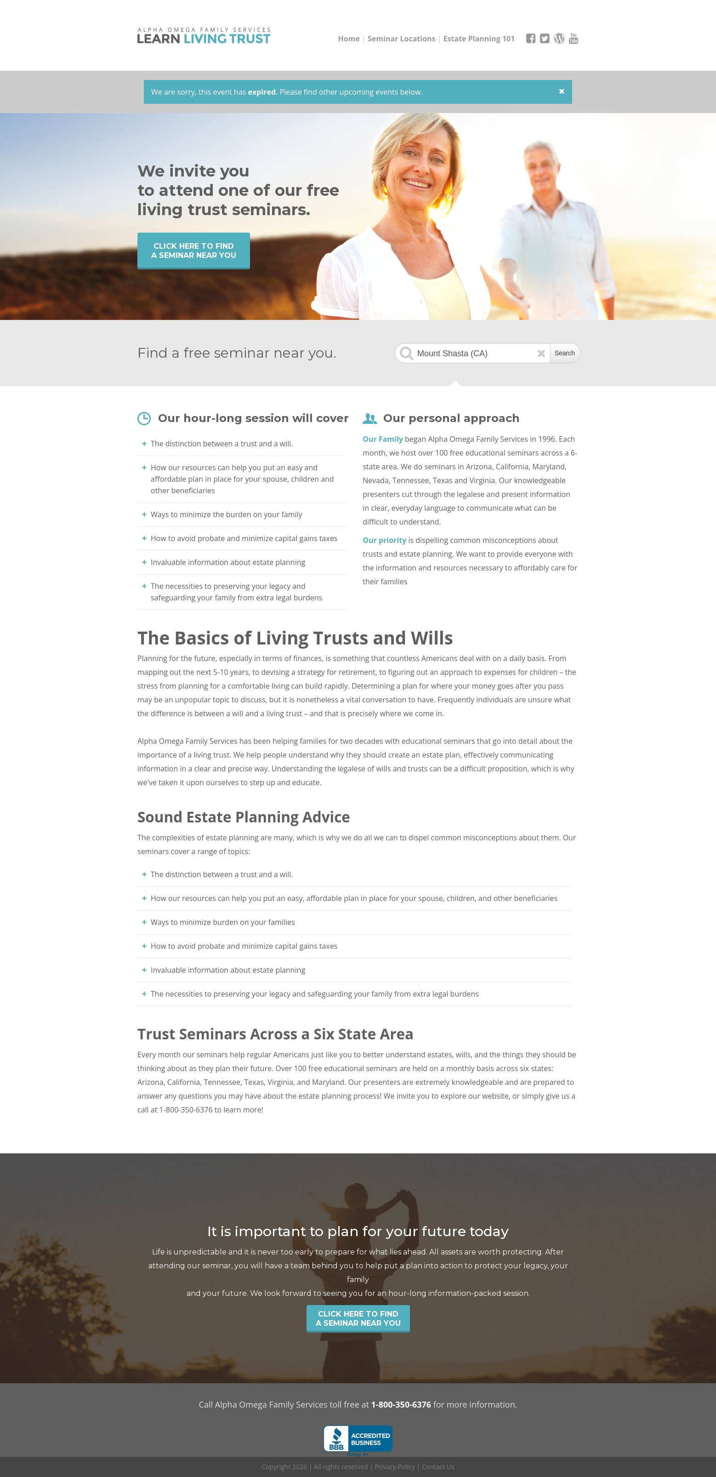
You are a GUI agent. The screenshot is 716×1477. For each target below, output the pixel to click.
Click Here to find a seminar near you (193, 251)
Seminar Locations (402, 39)
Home (349, 39)
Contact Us (438, 1466)
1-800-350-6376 (401, 1404)
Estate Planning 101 (479, 39)
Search (565, 353)
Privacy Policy (395, 1466)
